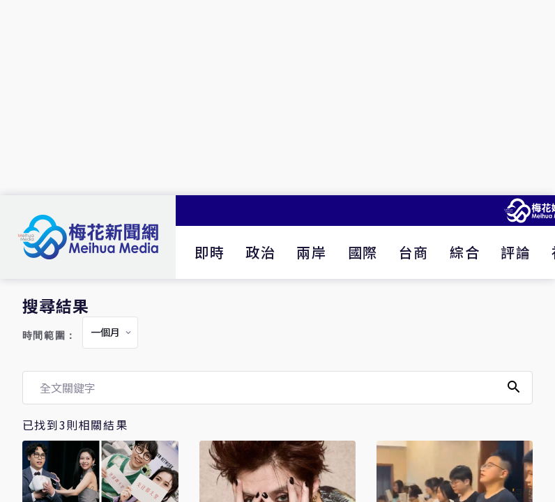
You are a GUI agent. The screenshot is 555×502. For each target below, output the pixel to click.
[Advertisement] (277, 97)
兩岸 (311, 252)
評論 (516, 252)
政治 (260, 252)
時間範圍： (49, 335)
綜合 (465, 252)
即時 (210, 252)
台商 (414, 252)
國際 (363, 252)
